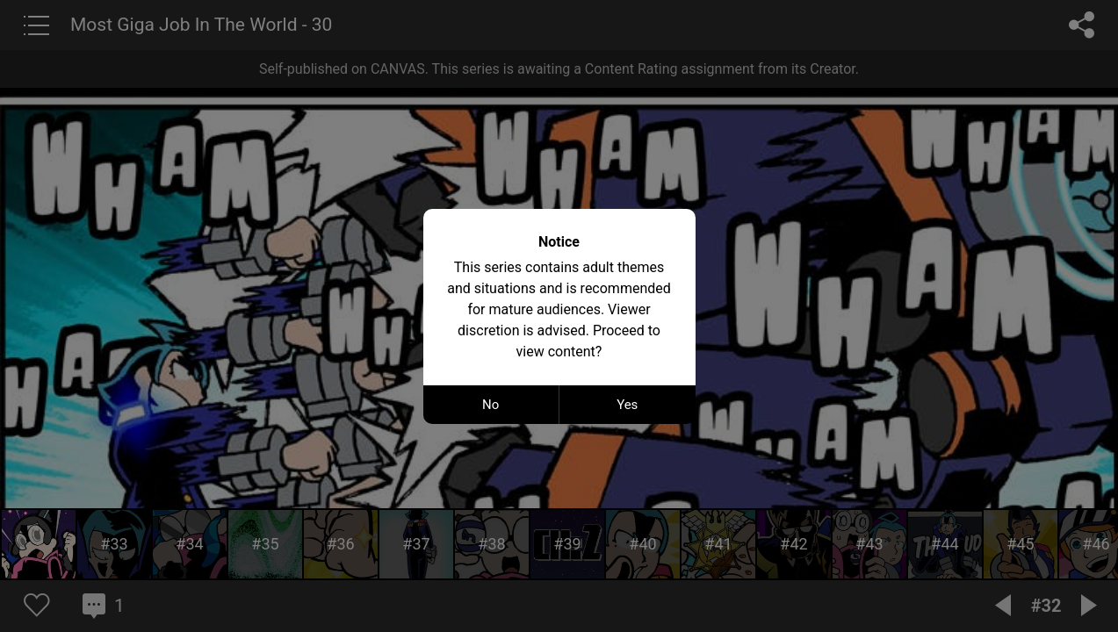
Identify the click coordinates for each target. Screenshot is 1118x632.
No (490, 405)
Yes (627, 405)
